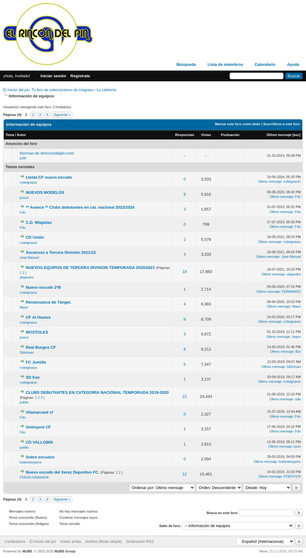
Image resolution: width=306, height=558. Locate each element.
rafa (298, 399)
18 (184, 271)
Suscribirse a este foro (281, 124)
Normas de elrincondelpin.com (47, 153)
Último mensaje (278, 135)
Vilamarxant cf (39, 412)
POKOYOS (292, 476)
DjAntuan (27, 352)
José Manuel (29, 257)
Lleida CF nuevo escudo (49, 177)
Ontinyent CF (38, 427)
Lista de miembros (225, 64)
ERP (23, 158)
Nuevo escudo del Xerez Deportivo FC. (62, 472)
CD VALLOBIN (39, 442)
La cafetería (106, 90)
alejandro (27, 277)
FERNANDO (291, 291)
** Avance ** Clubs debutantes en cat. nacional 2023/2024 (80, 207)
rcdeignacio (28, 182)
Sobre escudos (40, 457)
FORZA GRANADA (34, 477)
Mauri (24, 307)
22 (184, 396)
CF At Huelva (38, 317)
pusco (24, 197)
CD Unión (35, 237)
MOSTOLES (37, 332)
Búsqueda (186, 64)
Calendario (265, 64)
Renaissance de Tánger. (48, 302)
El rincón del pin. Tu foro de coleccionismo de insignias (48, 90)
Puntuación (230, 135)
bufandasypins (31, 462)
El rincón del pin (43, 541)
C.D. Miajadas (39, 222)
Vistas (206, 135)
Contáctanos (15, 541)
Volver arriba (70, 541)
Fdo (298, 196)
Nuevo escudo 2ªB (43, 287)
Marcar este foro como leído (237, 124)
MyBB (27, 551)
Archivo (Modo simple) (103, 541)
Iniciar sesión (53, 76)
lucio (297, 446)
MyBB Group (64, 551)
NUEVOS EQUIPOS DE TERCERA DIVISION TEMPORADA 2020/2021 (90, 267)
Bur (298, 351)
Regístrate (80, 76)
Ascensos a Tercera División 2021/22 (61, 252)
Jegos (296, 337)
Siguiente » (61, 115)
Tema (10, 135)
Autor (21, 135)
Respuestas (184, 135)
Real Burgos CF (41, 347)
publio (24, 402)
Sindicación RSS (140, 541)
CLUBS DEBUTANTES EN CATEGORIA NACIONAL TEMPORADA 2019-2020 (97, 392)
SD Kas (33, 377)
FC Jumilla (36, 362)
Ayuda (293, 64)
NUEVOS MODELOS (45, 192)
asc (296, 135)
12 (184, 474)
